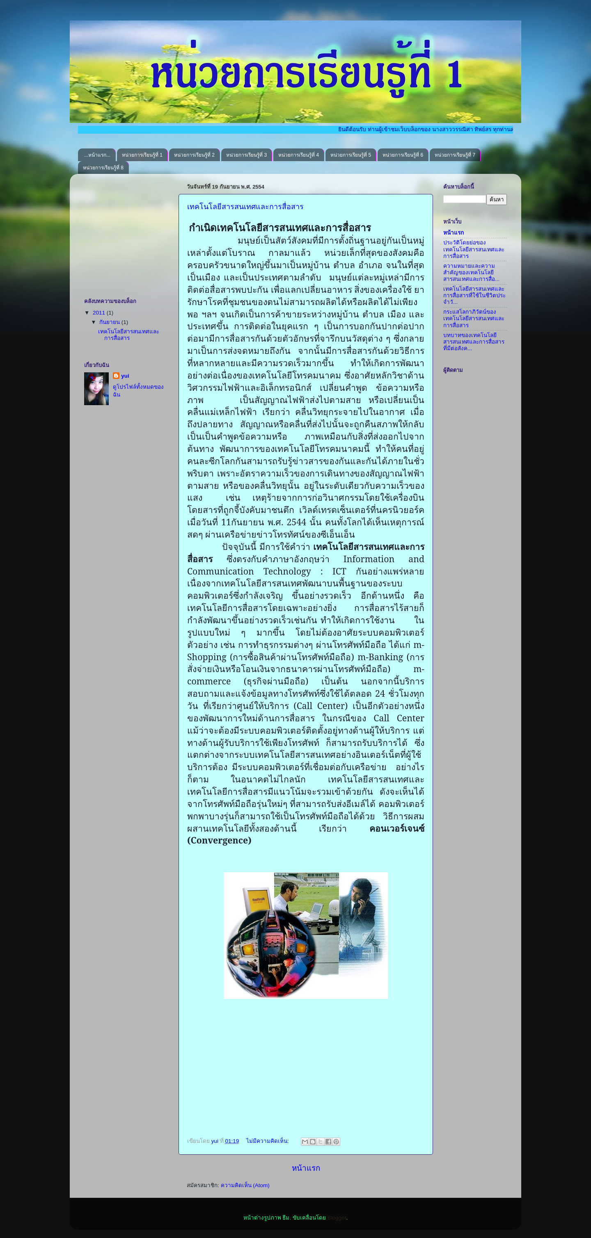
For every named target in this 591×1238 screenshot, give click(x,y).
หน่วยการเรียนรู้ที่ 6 (403, 155)
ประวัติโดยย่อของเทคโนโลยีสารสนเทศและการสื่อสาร (473, 249)
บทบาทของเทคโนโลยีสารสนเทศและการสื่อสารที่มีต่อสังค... (473, 341)
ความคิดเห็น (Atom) (245, 1185)
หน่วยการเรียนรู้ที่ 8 (103, 168)
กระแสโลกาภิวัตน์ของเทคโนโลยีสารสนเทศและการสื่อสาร (473, 318)
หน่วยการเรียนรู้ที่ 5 (350, 155)
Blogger (337, 1218)
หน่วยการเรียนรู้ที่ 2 (194, 155)
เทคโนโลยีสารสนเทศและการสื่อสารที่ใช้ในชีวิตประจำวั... (474, 295)
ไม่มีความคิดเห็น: (268, 1141)
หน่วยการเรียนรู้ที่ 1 (142, 155)
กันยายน (110, 322)
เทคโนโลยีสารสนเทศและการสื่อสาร (245, 207)
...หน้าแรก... (97, 155)
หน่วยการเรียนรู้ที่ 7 (455, 155)
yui (125, 376)
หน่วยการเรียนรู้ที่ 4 (298, 155)
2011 (100, 313)
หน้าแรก (306, 1168)
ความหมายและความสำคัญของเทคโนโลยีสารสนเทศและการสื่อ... (471, 272)
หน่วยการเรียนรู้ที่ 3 (246, 155)
